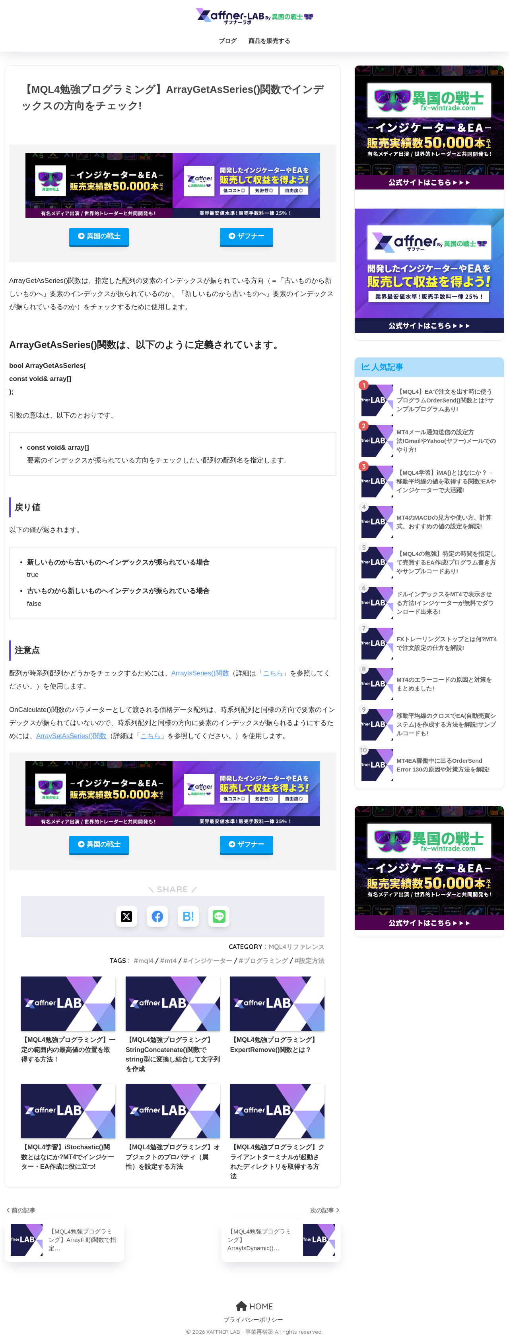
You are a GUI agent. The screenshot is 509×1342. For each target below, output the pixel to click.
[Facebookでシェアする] (157, 918)
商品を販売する (269, 40)
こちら (274, 673)
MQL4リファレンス (296, 949)
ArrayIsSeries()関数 (200, 673)
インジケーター (210, 963)
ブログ (228, 40)
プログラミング (265, 963)
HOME (254, 1308)
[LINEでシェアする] (220, 918)
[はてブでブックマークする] (189, 918)
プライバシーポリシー (253, 1322)
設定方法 (311, 963)
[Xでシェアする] (125, 918)
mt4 (171, 963)
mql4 (145, 963)
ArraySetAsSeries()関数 (72, 736)
